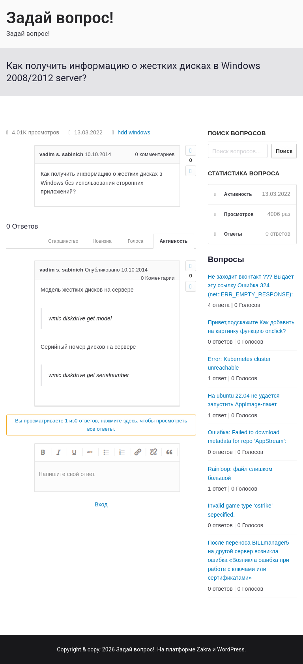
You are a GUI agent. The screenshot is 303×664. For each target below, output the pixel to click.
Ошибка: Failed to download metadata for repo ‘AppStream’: (247, 436)
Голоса (136, 241)
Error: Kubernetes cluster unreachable (239, 363)
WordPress (230, 649)
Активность (173, 241)
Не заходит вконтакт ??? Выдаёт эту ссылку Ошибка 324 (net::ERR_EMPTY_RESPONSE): (251, 285)
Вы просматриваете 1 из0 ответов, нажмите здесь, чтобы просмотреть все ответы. (101, 425)
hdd (122, 132)
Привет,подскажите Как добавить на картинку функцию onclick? (251, 326)
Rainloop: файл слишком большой (240, 473)
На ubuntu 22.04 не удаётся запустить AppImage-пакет (244, 399)
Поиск (284, 151)
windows (139, 132)
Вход (101, 504)
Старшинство (63, 241)
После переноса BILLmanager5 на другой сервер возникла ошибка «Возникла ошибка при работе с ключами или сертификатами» (248, 560)
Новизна (101, 241)
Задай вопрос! (60, 18)
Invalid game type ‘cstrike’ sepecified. (240, 509)
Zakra (204, 649)
